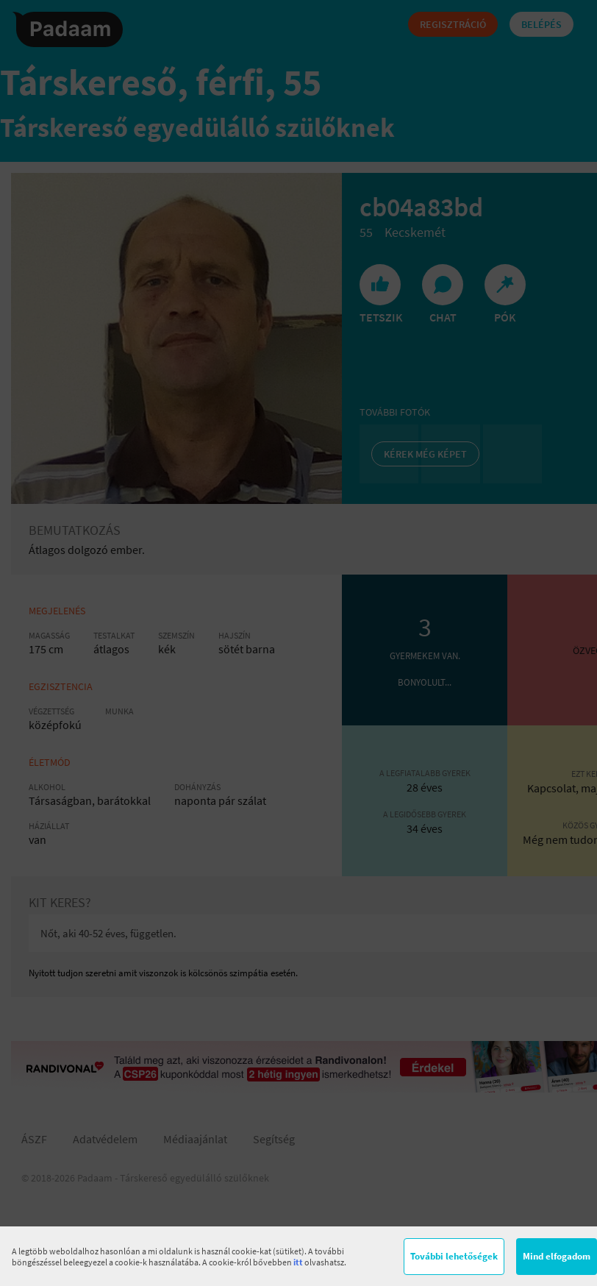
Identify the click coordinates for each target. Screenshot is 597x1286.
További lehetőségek (454, 1256)
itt (298, 1262)
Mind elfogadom (556, 1256)
